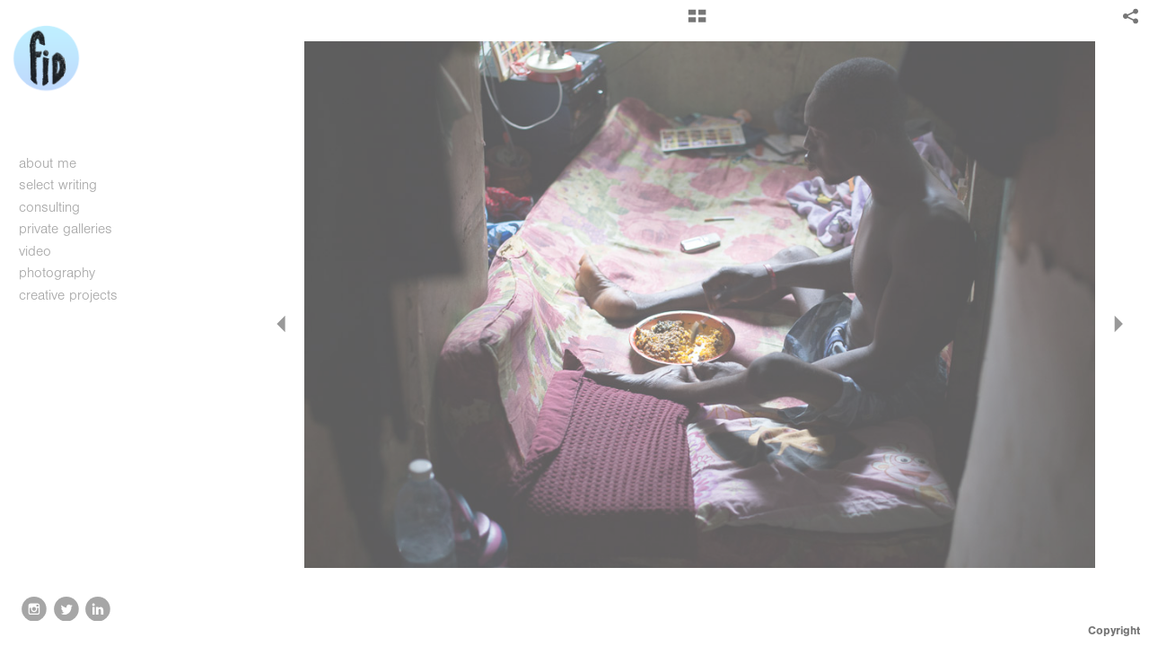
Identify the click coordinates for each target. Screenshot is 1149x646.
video (44, 251)
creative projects (77, 295)
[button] (697, 22)
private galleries (65, 229)
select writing (67, 185)
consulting (49, 207)
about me (47, 163)
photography (66, 273)
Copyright (1114, 630)
